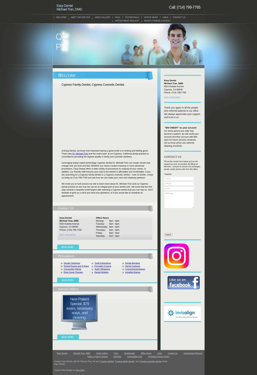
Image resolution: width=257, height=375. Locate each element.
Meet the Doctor (80, 17)
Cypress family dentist (124, 361)
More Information (68, 234)
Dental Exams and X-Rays (76, 266)
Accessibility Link (134, 356)
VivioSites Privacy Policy (159, 356)
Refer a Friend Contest (157, 21)
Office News (151, 17)
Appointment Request (127, 21)
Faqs (117, 17)
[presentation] (177, 221)
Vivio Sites (80, 370)
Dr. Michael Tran (80, 153)
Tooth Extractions (103, 263)
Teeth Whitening (102, 269)
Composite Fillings (72, 269)
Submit (168, 235)
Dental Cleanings (72, 263)
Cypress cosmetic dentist (150, 361)
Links (165, 17)
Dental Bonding (132, 263)
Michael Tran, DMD (81, 353)
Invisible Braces (132, 272)
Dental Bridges (102, 272)
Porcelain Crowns (103, 266)
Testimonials (132, 17)
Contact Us (179, 17)
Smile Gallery (102, 17)
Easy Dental (62, 353)
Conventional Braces (135, 269)
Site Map (117, 356)
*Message (179, 199)
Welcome (61, 17)
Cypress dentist (107, 361)
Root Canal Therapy (73, 272)
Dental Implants (132, 266)
